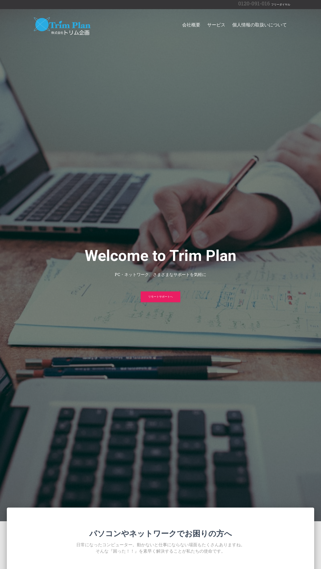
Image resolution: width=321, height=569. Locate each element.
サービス (216, 25)
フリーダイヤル (280, 4)
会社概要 (191, 25)
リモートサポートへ (160, 296)
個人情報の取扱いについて (259, 25)
